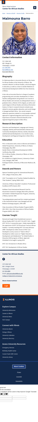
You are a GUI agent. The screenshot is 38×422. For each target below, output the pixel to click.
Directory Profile (20, 13)
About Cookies (19, 366)
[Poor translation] (5, 394)
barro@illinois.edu (7, 70)
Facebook (3, 259)
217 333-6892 (6, 271)
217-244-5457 (6, 68)
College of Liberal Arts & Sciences (12, 276)
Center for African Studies (13, 9)
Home (3, 13)
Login (6, 286)
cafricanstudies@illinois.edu (14, 274)
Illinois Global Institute (9, 7)
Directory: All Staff (11, 13)
